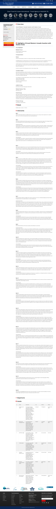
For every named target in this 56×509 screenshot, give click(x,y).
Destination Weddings (10, 18)
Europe (13, 501)
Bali (20, 497)
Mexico (13, 497)
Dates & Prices (8, 42)
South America (22, 501)
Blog (36, 7)
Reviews (30, 7)
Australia (13, 496)
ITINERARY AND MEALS (7, 37)
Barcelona (13, 503)
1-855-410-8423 (37, 3)
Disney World (14, 504)
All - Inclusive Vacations (6, 18)
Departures (6, 38)
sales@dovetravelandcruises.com (35, 501)
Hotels (5, 40)
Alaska (21, 500)
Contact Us (42, 7)
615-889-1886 (48, 3)
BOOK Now (8, 44)
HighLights (6, 36)
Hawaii (13, 500)
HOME (13, 7)
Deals (18, 7)
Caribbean (21, 496)
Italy (20, 503)
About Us (24, 7)
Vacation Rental (25, 18)
